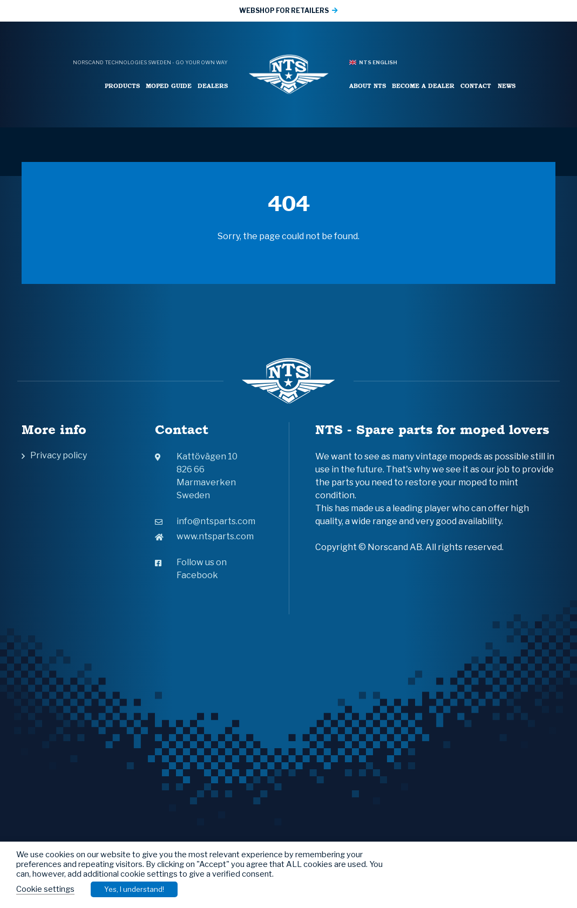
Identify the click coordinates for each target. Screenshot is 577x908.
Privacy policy (58, 455)
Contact (475, 85)
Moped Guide (169, 85)
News (506, 85)
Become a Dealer (423, 85)
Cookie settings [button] (45, 889)
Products (122, 85)
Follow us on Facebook (191, 568)
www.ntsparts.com (204, 536)
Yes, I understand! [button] (134, 889)
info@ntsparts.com (205, 521)
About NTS (367, 85)
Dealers (213, 85)
